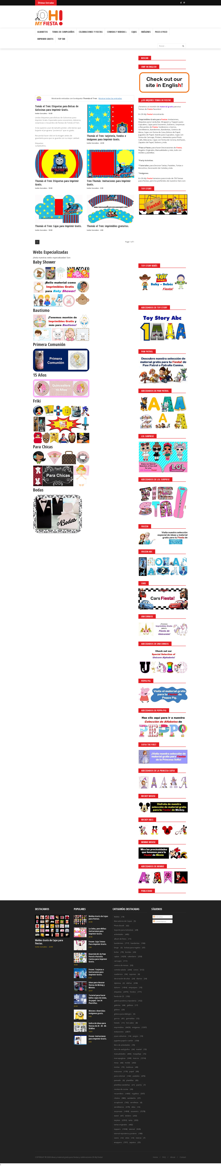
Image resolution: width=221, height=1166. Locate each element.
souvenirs (134, 1111)
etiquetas (117, 992)
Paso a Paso (161, 31)
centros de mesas (121, 965)
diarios (139, 978)
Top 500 (61, 38)
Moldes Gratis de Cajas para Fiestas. (49, 942)
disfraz (129, 983)
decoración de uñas (122, 978)
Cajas (134, 31)
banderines (118, 943)
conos (135, 970)
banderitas (135, 943)
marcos (136, 1058)
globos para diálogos (122, 1014)
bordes (128, 952)
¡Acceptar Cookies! (177, 1156)
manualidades (119, 1054)
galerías (117, 1005)
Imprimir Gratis (45, 38)
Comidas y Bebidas (117, 31)
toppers (117, 1129)
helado (117, 1023)
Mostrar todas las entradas (110, 98)
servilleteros (119, 1107)
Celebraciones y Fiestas (91, 31)
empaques (133, 987)
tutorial (132, 1129)
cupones (132, 974)
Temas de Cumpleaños (63, 31)
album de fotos (120, 939)
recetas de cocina (121, 1089)
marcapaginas (119, 1058)
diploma (117, 983)
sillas (133, 1107)
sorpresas (118, 1111)
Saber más (196, 1156)
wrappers (118, 1142)
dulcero (117, 987)
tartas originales (120, 1124)
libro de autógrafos (122, 1049)
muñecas (129, 1067)
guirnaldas (130, 1018)
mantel (139, 1049)
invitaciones (118, 1032)
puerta (139, 1085)
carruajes (117, 961)
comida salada (120, 970)
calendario (132, 956)
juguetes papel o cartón (123, 1040)
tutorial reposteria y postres (125, 1133)
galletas (130, 1005)
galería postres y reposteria (125, 1001)
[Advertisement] (84, 75)
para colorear (119, 1076)
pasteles (136, 1076)
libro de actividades (122, 1045)
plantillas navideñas (122, 1085)
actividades (118, 934)
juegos (135, 1036)
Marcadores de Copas (123, 921)
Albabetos (42, 31)
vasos (116, 1138)
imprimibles (119, 1027)
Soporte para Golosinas (123, 930)
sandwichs (131, 1098)
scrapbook (118, 1102)
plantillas (129, 1080)
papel (131, 1071)
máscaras (118, 1071)
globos (117, 1009)
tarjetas (117, 1120)
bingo (116, 947)
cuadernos (118, 974)
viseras (138, 1138)
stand (116, 1116)
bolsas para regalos (132, 947)
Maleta (116, 917)
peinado (117, 1080)
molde (127, 1063)
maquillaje (137, 1054)
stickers (128, 1116)
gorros (117, 1018)
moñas (117, 1067)
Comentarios (159, 921)
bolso (116, 952)
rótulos (117, 1098)
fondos (133, 992)
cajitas (116, 956)
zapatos (132, 1142)
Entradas (158, 917)
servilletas (134, 1102)
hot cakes (130, 1023)
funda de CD (119, 996)
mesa (116, 1063)
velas (127, 1138)
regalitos (135, 1093)
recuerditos (118, 1093)
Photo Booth (119, 925)
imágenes (136, 1027)
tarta (130, 1120)
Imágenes (146, 31)
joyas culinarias (120, 1036)
